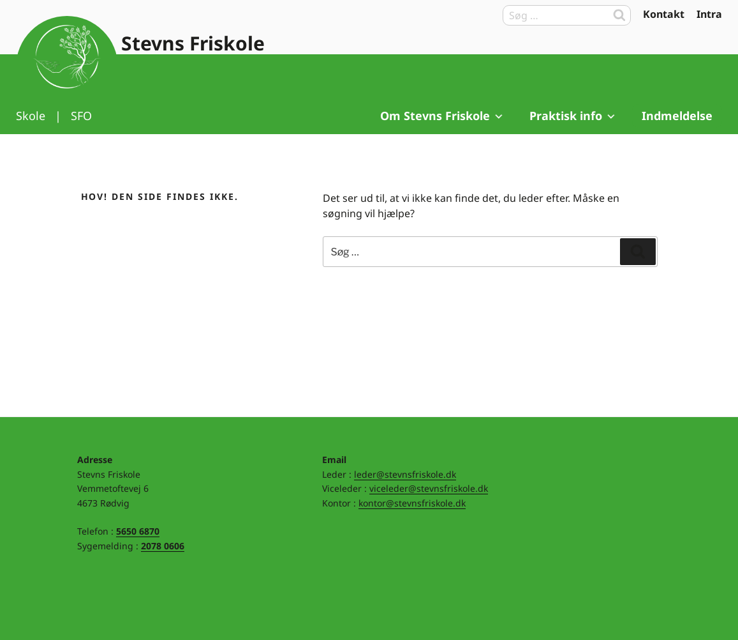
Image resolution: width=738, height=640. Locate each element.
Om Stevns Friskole (442, 115)
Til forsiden (67, 67)
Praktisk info (573, 115)
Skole (30, 115)
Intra (709, 14)
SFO (81, 115)
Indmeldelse (677, 115)
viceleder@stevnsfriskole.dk (428, 488)
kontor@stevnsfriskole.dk (412, 503)
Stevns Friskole (193, 43)
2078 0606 (162, 546)
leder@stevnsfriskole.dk (405, 474)
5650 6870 (137, 531)
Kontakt (663, 14)
